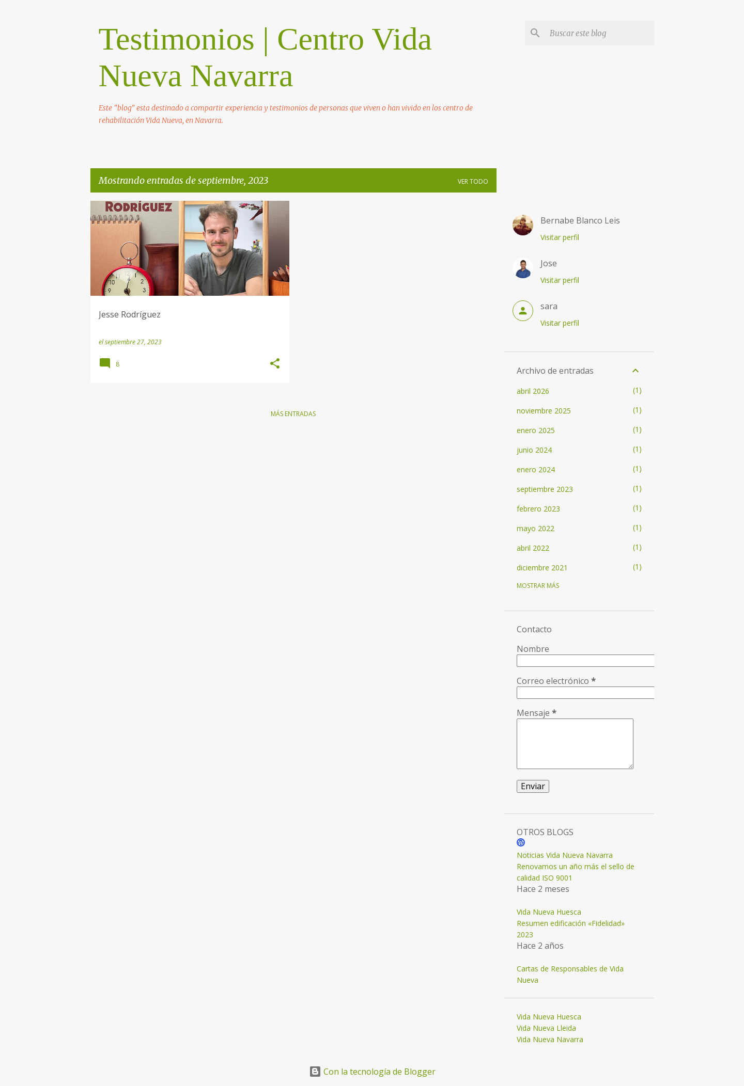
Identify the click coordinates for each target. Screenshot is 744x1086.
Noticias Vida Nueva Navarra (565, 855)
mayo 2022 (535, 528)
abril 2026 (533, 391)
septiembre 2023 (545, 489)
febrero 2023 (538, 509)
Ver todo (473, 181)
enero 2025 (536, 430)
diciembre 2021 (542, 567)
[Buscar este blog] (600, 33)
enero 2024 (536, 469)
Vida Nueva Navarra (550, 1039)
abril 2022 (533, 548)
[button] (275, 364)
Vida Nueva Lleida (546, 1028)
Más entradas (293, 413)
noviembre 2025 (544, 411)
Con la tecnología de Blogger (372, 1071)
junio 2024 (534, 450)
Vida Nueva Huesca (549, 912)
